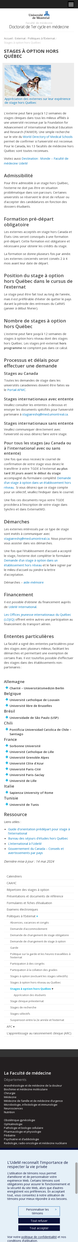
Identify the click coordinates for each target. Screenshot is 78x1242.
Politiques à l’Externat (41, 38)
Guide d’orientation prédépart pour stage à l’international (39, 831)
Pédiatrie (9, 1135)
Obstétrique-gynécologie (19, 1120)
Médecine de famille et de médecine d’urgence (33, 1101)
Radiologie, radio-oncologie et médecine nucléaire (35, 1143)
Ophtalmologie (13, 1124)
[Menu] (71, 4)
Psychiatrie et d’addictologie (21, 1139)
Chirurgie (9, 1093)
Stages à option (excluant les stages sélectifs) (39, 976)
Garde (14, 948)
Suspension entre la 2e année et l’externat (37, 1020)
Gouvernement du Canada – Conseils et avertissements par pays (36, 850)
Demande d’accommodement (28, 929)
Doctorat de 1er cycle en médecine (39, 27)
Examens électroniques (22, 909)
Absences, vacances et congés (29, 922)
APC (9, 1027)
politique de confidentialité (39, 1237)
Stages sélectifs (20, 1014)
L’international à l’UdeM (25, 843)
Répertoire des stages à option (28, 890)
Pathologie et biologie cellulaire (23, 1128)
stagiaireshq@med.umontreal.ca (45, 414)
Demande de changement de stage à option (38, 941)
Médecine (10, 1097)
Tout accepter (39, 1228)
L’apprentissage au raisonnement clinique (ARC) (39, 1033)
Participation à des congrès (27, 963)
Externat (20, 38)
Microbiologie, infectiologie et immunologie (30, 1104)
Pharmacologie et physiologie (22, 1131)
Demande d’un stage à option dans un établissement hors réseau (37, 482)
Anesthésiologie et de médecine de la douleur (33, 1085)
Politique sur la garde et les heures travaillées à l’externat (40, 955)
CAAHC (11, 883)
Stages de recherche (23, 1007)
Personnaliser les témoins (41, 1211)
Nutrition (9, 1112)
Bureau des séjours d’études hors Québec (38, 838)
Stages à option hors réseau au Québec (35, 982)
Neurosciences (13, 1108)
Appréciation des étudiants (30, 995)
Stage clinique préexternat (27, 1001)
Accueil (8, 38)
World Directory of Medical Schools (48, 137)
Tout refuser (39, 1221)
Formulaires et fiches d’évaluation (29, 903)
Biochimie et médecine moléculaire (26, 1089)
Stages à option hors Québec (30, 989)
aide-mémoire (34, 582)
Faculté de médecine (39, 23)
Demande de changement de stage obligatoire (39, 935)
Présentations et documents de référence (35, 896)
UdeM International (22, 607)
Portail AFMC (16, 390)
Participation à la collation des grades (33, 970)
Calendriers (14, 876)
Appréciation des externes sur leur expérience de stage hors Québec (38, 101)
